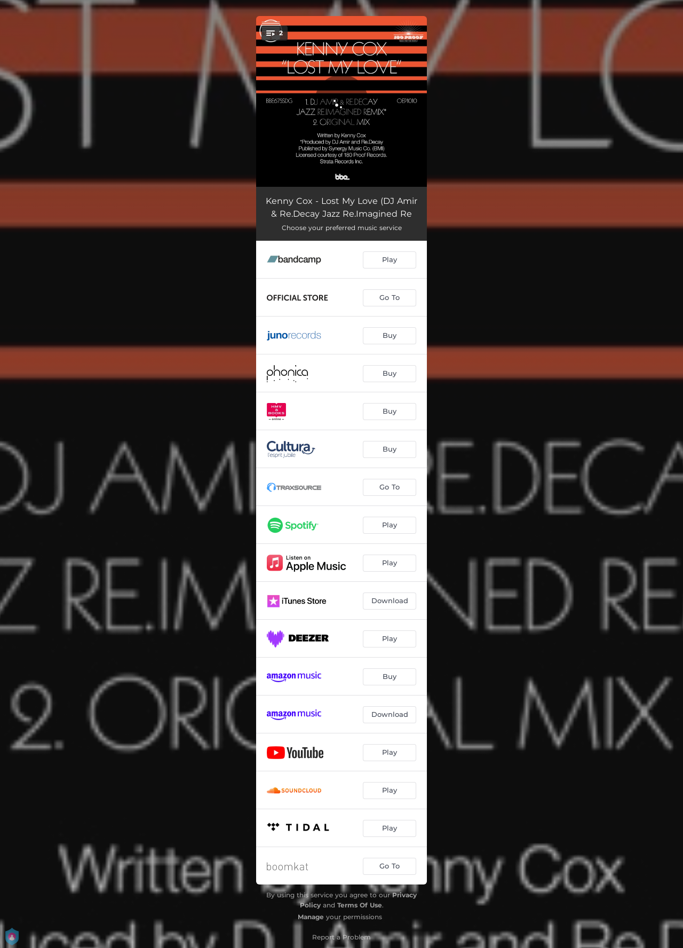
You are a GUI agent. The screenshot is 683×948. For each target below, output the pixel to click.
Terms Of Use (359, 905)
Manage (311, 917)
